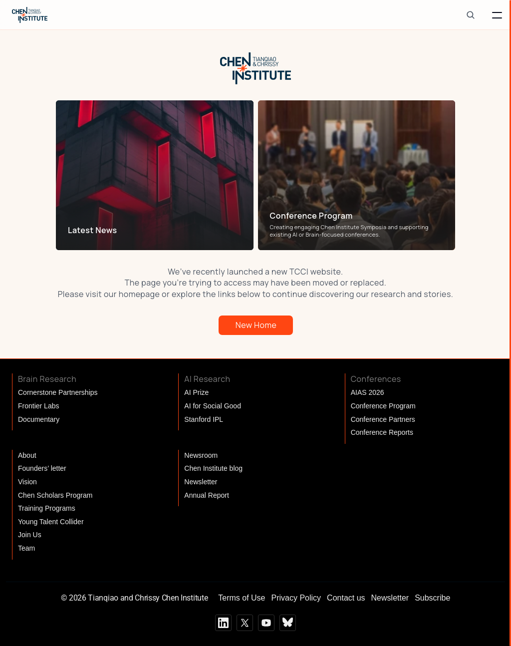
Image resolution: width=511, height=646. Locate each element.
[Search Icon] (470, 14)
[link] (152, 230)
